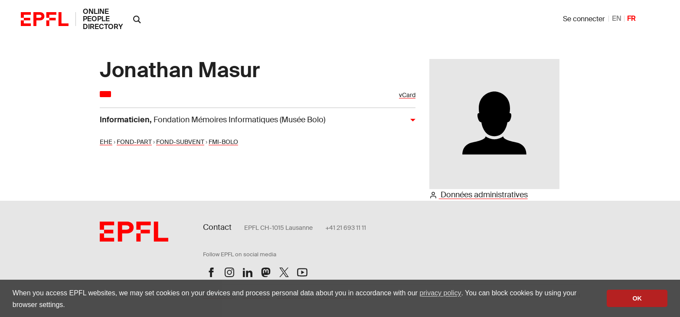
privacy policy (440, 293)
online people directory (103, 19)
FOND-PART (134, 142)
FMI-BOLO (223, 142)
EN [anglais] (616, 18)
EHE (106, 142)
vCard (407, 95)
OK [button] (637, 298)
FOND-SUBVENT (180, 142)
